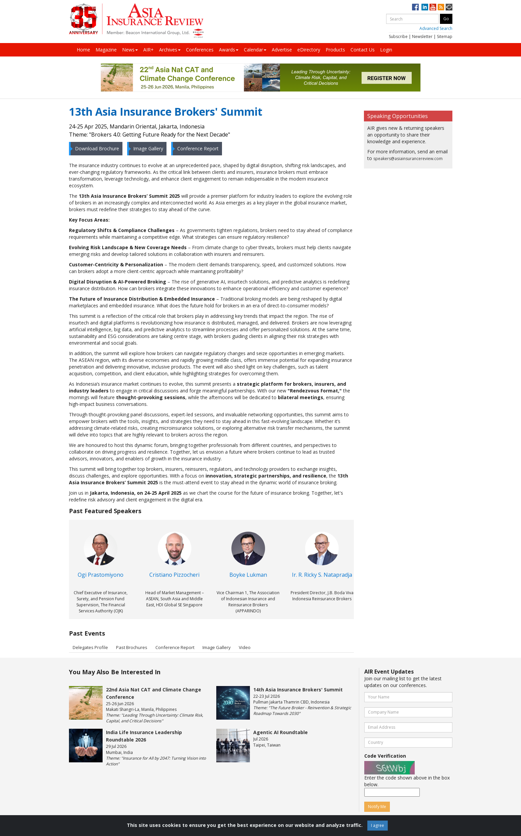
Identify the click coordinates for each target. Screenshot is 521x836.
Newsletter (422, 36)
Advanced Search (435, 28)
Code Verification (385, 756)
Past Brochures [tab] (131, 647)
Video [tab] (245, 647)
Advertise (282, 49)
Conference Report (196, 148)
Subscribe (398, 36)
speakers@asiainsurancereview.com (408, 158)
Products (335, 49)
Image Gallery (146, 148)
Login (386, 49)
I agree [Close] (377, 825)
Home (83, 49)
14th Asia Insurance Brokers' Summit (298, 689)
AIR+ (148, 49)
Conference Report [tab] (174, 647)
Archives (170, 49)
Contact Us (362, 49)
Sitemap (444, 36)
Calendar (255, 49)
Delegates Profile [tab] (90, 647)
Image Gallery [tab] (216, 647)
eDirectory (308, 49)
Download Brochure (95, 148)
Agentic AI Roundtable (280, 732)
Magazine (106, 49)
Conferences (200, 49)
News (130, 49)
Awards (228, 49)
